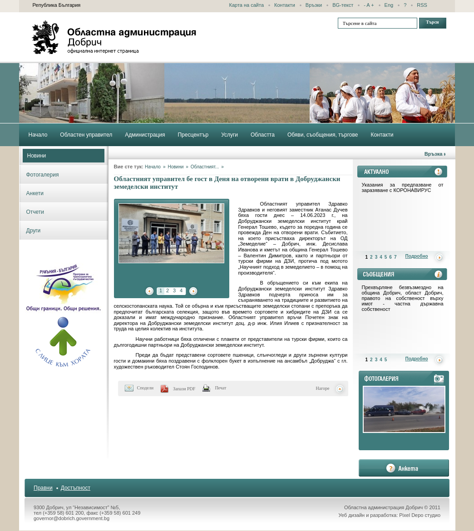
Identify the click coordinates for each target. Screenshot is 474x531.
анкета (404, 468)
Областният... (205, 166)
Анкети (35, 193)
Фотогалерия (42, 175)
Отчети (35, 212)
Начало (153, 166)
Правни (43, 488)
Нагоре (323, 388)
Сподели (145, 387)
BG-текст (342, 5)
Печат (220, 387)
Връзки (314, 5)
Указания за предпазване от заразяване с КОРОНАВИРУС (403, 187)
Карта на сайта (246, 5)
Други (33, 230)
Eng (389, 5)
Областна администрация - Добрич (114, 37)
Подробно (416, 256)
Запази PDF (184, 388)
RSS (422, 5)
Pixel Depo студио (419, 515)
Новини (36, 155)
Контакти (284, 5)
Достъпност (75, 488)
